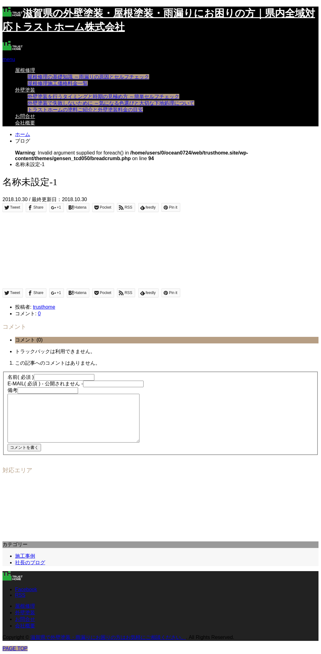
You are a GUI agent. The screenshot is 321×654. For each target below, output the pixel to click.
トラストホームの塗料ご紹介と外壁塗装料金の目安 (85, 109)
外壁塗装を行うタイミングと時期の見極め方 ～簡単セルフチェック (103, 96)
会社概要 (25, 122)
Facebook (26, 589)
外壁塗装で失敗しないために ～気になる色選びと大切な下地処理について (111, 103)
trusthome (44, 307)
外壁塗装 (25, 90)
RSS (20, 595)
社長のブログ (30, 562)
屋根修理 (25, 70)
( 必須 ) (21, 377)
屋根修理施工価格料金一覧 (58, 83)
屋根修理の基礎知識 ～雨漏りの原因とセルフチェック (88, 76)
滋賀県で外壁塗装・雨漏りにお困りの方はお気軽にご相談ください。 (108, 637)
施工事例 (25, 556)
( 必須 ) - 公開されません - (45, 383)
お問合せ (25, 116)
